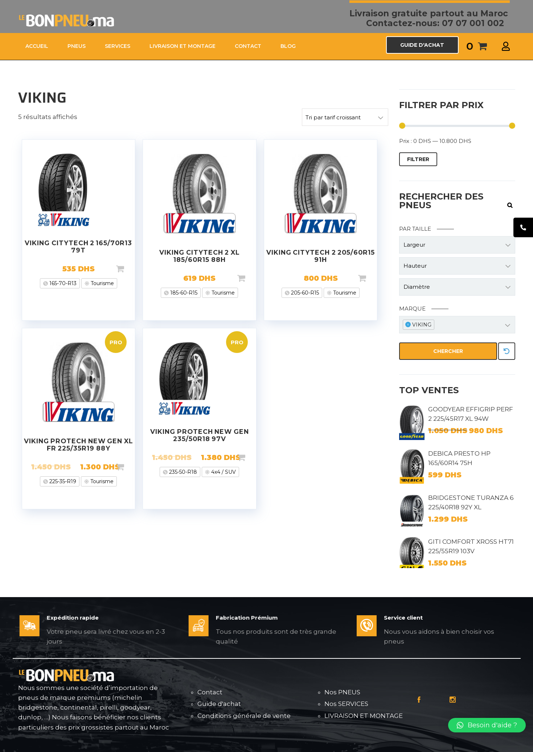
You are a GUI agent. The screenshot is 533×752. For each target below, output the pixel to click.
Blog (288, 46)
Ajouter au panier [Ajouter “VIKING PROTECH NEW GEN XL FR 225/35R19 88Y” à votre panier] (131, 467)
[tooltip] (523, 227)
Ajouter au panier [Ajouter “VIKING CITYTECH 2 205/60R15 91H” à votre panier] (373, 278)
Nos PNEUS (342, 692)
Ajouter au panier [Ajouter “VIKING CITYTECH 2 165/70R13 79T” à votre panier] (131, 269)
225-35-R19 (62, 481)
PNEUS (76, 46)
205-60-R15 (304, 292)
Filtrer (418, 159)
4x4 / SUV (223, 472)
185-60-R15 (183, 292)
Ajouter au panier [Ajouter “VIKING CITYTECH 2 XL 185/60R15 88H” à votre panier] (253, 278)
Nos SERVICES (346, 703)
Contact (209, 692)
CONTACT (248, 46)
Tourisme (101, 283)
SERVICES (117, 46)
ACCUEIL (36, 46)
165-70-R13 (62, 283)
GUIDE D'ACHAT (422, 45)
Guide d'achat (219, 703)
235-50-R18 (182, 472)
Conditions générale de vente (244, 715)
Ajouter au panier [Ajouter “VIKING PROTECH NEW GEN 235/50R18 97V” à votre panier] (253, 457)
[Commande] (345, 117)
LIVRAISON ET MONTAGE (182, 46)
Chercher (448, 351)
